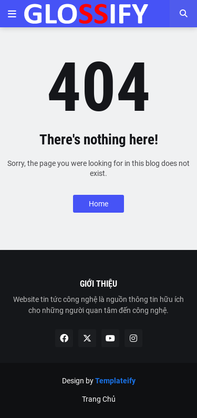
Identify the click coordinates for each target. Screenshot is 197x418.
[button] (12, 13)
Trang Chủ (99, 399)
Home (98, 204)
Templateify (115, 381)
